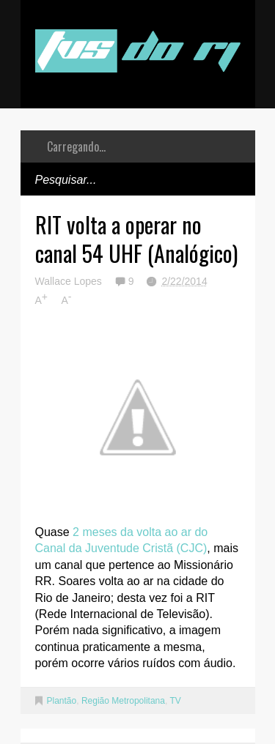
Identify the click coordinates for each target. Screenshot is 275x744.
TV (174, 701)
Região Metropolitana (123, 701)
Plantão (62, 701)
